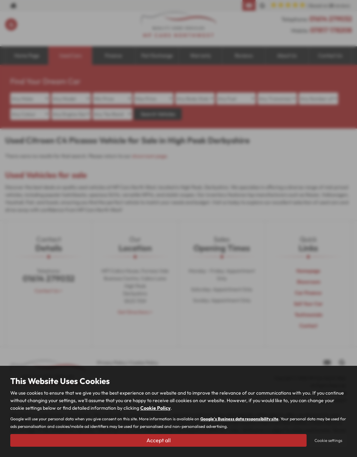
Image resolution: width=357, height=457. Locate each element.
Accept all (158, 440)
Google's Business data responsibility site (239, 419)
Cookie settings (328, 440)
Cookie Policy (155, 408)
